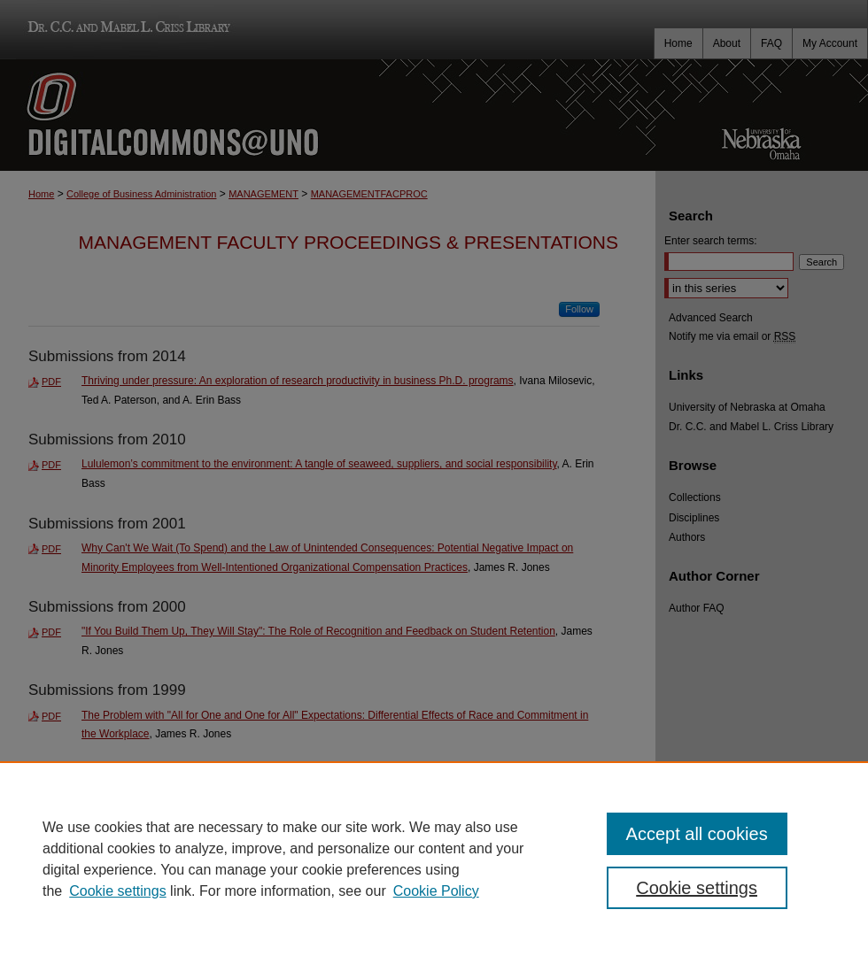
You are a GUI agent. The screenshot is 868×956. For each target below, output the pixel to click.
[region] (434, 858)
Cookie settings (117, 890)
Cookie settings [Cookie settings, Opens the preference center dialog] (696, 888)
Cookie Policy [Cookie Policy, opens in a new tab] (436, 890)
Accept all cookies (697, 834)
